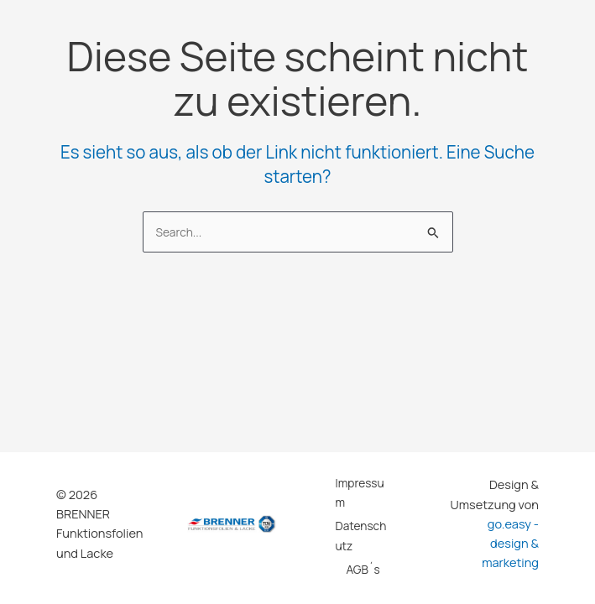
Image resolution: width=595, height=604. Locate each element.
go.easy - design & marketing (510, 543)
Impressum (360, 492)
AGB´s (362, 569)
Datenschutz (361, 535)
